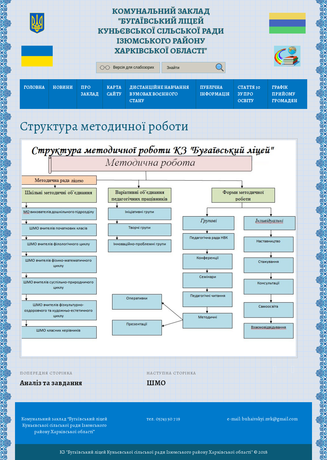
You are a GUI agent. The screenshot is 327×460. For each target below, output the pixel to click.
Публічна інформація (215, 90)
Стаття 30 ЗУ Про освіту (249, 94)
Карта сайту (114, 90)
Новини (63, 87)
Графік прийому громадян (284, 94)
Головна (34, 87)
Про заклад (90, 90)
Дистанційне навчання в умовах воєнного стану (159, 94)
